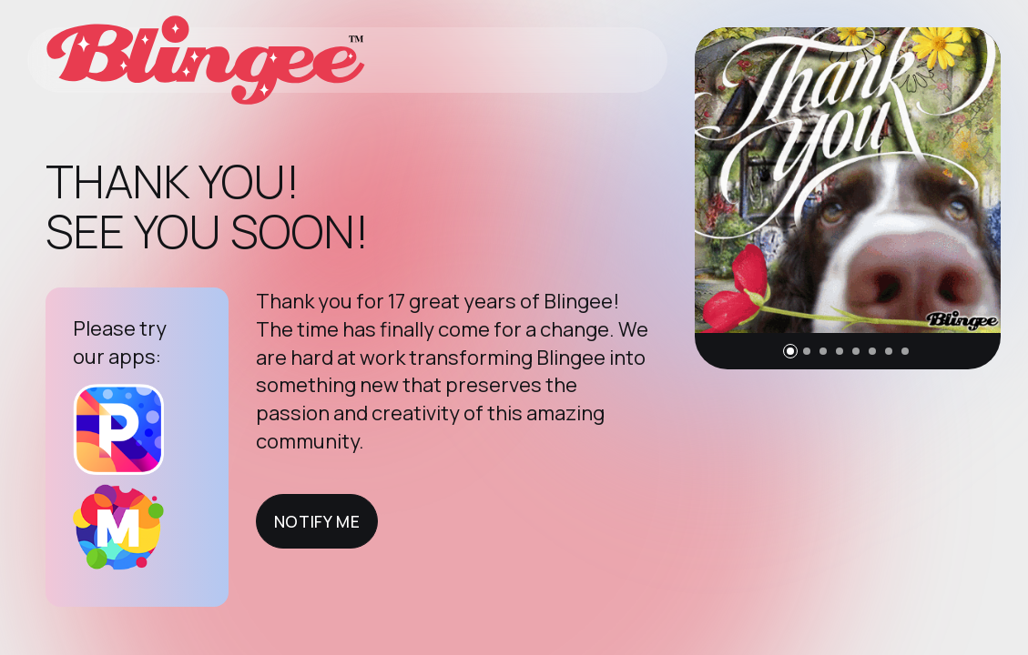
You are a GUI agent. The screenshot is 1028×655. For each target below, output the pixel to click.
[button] (790, 351)
